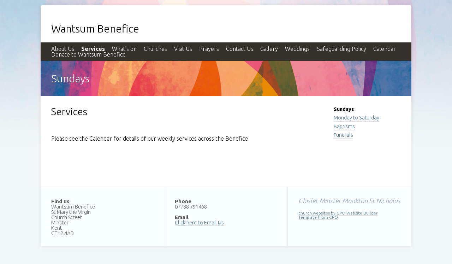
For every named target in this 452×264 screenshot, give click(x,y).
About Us (62, 49)
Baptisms (344, 126)
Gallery (269, 49)
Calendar (384, 49)
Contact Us (239, 49)
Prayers (209, 49)
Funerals (343, 135)
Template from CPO (318, 217)
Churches (155, 49)
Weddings (297, 49)
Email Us (214, 222)
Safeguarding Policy (341, 49)
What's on (124, 49)
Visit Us (183, 49)
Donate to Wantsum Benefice (88, 54)
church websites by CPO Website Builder (338, 213)
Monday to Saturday (356, 118)
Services (93, 49)
